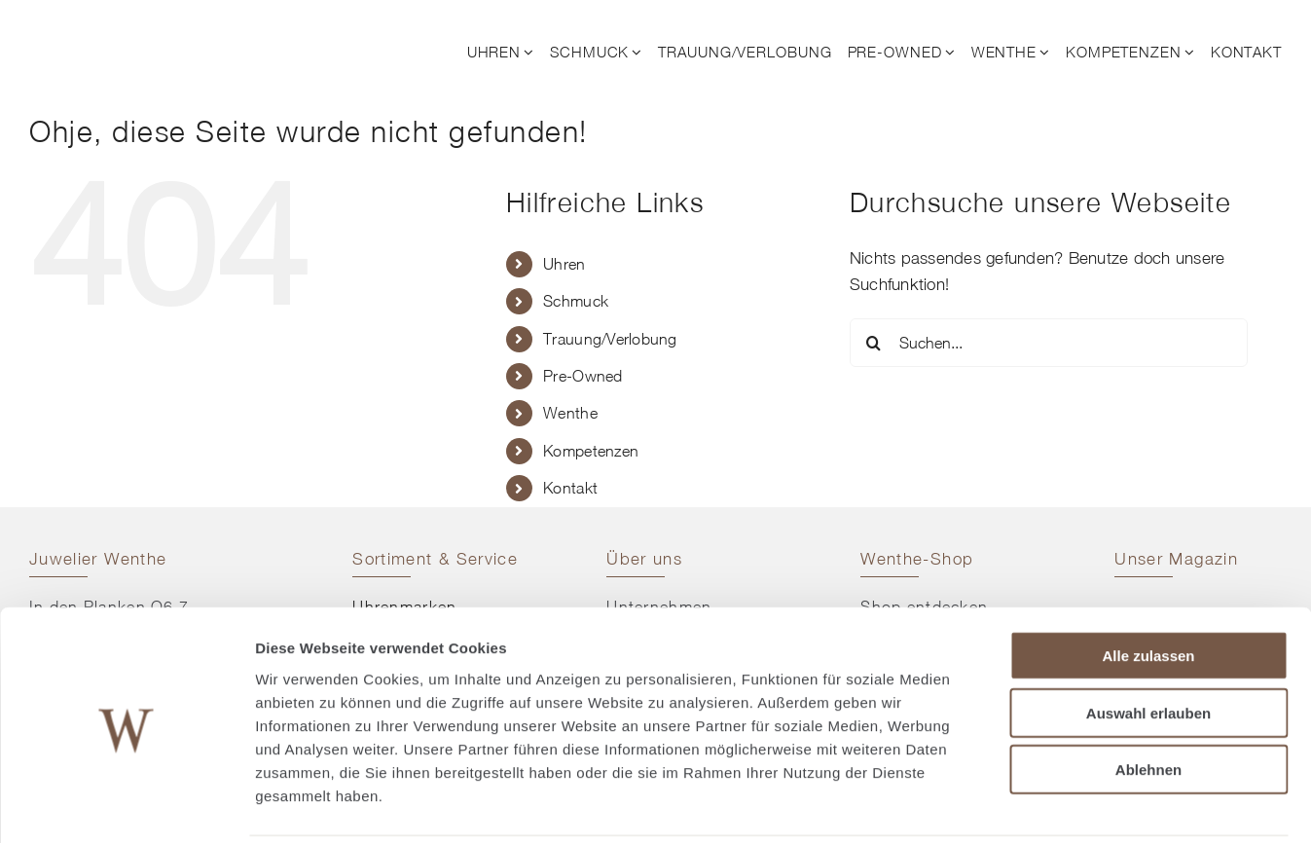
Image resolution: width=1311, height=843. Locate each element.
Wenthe (570, 413)
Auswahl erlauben (1148, 644)
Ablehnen (1148, 700)
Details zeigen (1035, 804)
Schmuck (575, 301)
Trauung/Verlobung (609, 339)
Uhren (564, 264)
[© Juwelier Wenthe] (134, 27)
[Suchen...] (1049, 342)
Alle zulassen (1148, 586)
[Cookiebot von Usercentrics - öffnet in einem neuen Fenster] (126, 805)
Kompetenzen (590, 450)
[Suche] (874, 342)
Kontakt (570, 487)
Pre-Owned (582, 376)
